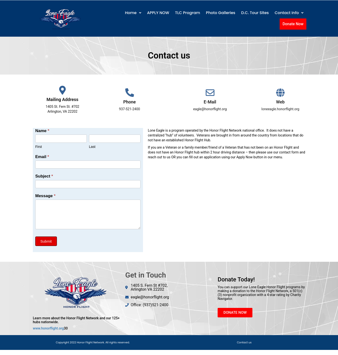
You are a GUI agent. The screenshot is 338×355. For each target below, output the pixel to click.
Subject (44, 176)
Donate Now (293, 24)
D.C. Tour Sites (255, 13)
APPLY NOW (158, 13)
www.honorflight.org (48, 328)
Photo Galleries (220, 13)
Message (45, 196)
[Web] (292, 92)
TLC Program (187, 13)
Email (42, 156)
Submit (46, 241)
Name (42, 130)
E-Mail (220, 101)
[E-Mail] (220, 92)
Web (292, 101)
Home (133, 13)
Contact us (244, 342)
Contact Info (289, 13)
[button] (133, 12)
